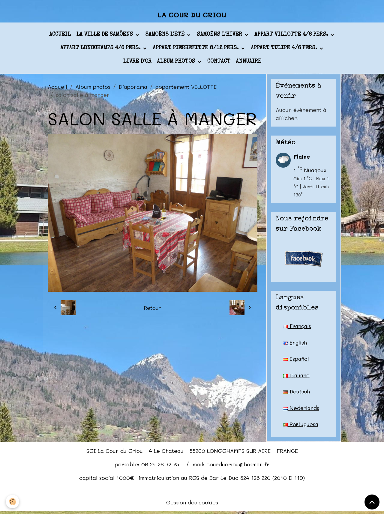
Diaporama (132, 87)
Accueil (60, 35)
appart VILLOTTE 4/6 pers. (291, 35)
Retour (152, 308)
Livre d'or (137, 62)
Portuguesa (301, 426)
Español (296, 360)
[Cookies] (13, 501)
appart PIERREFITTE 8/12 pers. (196, 49)
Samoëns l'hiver (220, 35)
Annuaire (248, 62)
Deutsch (296, 393)
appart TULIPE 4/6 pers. (285, 49)
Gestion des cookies (192, 504)
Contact (218, 62)
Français (297, 327)
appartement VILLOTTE (186, 87)
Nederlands (301, 409)
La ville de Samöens (105, 35)
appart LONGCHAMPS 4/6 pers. (101, 49)
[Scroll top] (372, 502)
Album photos (176, 62)
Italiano (296, 376)
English (295, 343)
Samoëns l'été (165, 35)
